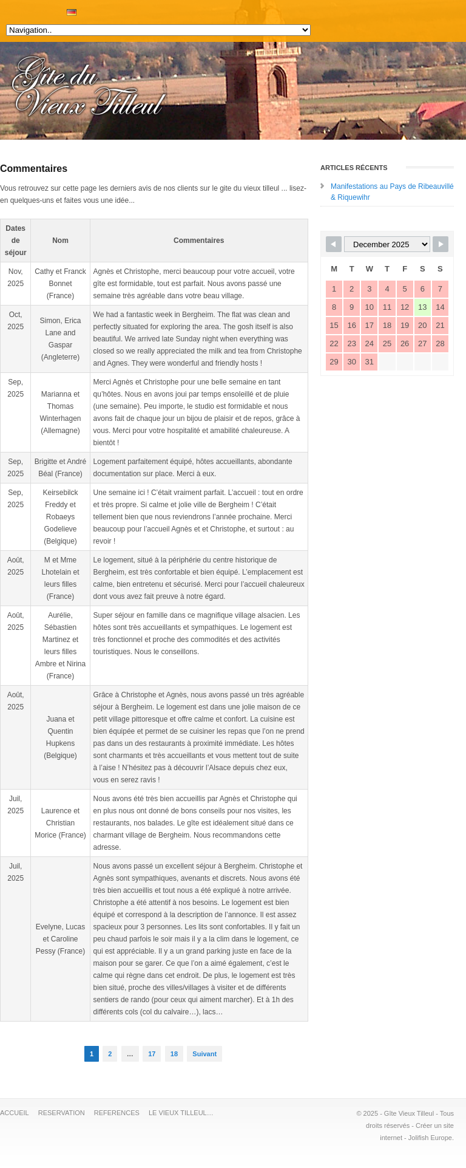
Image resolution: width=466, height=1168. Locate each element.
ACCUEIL (6, 9)
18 (174, 1053)
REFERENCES (117, 1112)
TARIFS (36, 9)
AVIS (55, 9)
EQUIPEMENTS (18, 9)
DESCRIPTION (12, 9)
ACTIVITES (30, 9)
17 (151, 1053)
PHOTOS (42, 9)
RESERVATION (49, 9)
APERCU (24, 9)
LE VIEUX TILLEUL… (181, 1112)
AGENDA (61, 9)
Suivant (204, 1053)
